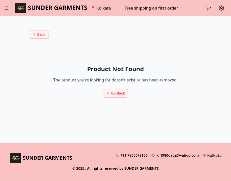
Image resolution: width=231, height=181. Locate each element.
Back (39, 34)
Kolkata (214, 155)
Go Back (115, 93)
